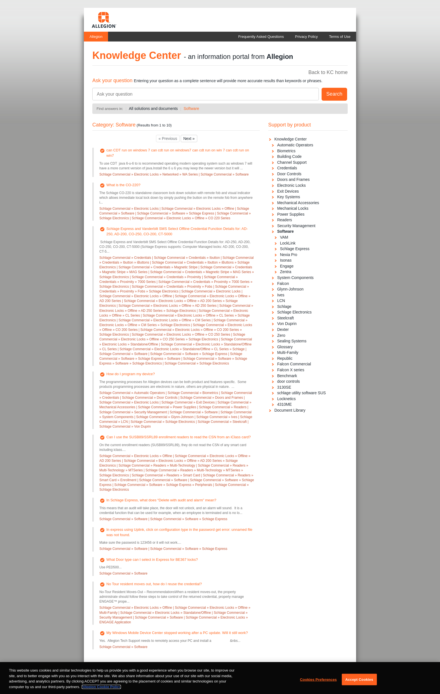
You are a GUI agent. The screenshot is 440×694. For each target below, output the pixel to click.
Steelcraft (285, 318)
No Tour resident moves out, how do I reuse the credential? (154, 584)
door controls (288, 381)
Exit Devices (288, 191)
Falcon (283, 283)
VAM (284, 237)
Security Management (296, 225)
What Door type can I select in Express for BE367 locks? (152, 559)
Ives (281, 295)
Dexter (283, 329)
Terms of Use (339, 36)
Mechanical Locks (292, 208)
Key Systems (288, 197)
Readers (284, 220)
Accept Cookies (359, 682)
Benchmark (287, 375)
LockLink (287, 243)
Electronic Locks (291, 185)
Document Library (290, 410)
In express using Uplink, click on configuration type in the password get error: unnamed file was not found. (179, 532)
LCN (281, 300)
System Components (295, 277)
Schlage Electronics (294, 312)
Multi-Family (287, 352)
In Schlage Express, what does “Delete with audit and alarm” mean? (161, 500)
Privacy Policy (306, 36)
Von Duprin (287, 323)
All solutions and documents (153, 108)
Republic (284, 358)
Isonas (286, 260)
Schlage (284, 306)
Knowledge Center (290, 139)
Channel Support (292, 162)
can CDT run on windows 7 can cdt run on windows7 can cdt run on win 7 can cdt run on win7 (177, 153)
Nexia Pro (288, 254)
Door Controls (289, 174)
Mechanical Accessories (298, 202)
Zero (281, 335)
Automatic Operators (295, 145)
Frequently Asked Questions (261, 36)
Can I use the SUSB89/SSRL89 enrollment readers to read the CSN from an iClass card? (178, 437)
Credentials (287, 168)
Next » (188, 138)
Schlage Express (295, 248)
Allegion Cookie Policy (101, 689)
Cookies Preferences (318, 682)
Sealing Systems (291, 341)
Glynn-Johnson (290, 289)
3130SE (284, 387)
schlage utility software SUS (301, 393)
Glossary (285, 347)
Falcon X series (290, 370)
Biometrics (286, 151)
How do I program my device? (130, 374)
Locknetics (286, 398)
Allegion (96, 36)
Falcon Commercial (294, 364)
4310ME (284, 404)
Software (191, 108)
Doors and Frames (293, 179)
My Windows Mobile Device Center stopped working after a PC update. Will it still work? (177, 633)
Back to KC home (328, 72)
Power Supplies (290, 214)
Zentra (285, 271)
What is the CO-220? (123, 185)
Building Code (289, 156)
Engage (287, 266)
